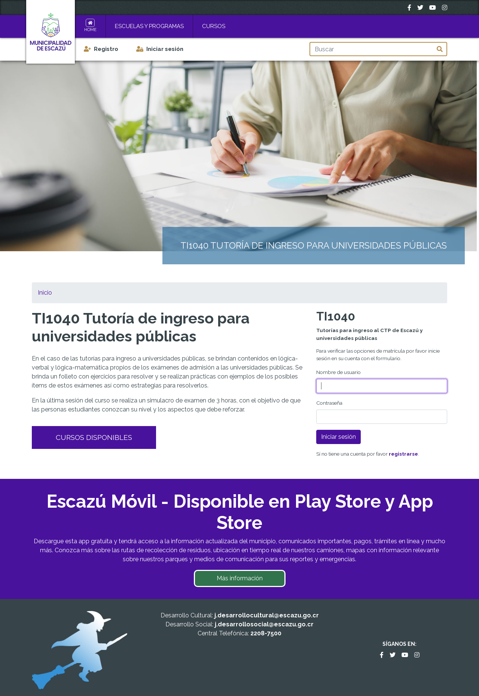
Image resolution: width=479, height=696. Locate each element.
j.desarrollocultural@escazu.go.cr (266, 615)
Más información (240, 578)
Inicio (45, 292)
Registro (106, 49)
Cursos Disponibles (94, 437)
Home (90, 29)
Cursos (213, 26)
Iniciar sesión (164, 49)
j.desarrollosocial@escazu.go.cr (264, 624)
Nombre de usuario (338, 372)
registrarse (403, 454)
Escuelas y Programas (149, 26)
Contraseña (329, 403)
